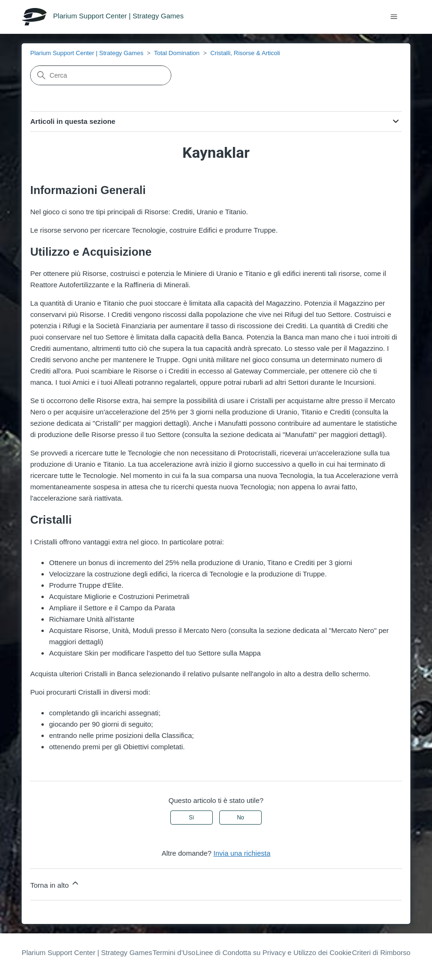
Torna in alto (55, 883)
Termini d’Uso (173, 952)
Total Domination (177, 53)
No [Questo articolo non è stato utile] (240, 817)
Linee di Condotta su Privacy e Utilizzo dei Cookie (274, 952)
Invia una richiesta (242, 853)
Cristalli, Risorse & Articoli (245, 53)
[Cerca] (101, 75)
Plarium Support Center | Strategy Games (86, 53)
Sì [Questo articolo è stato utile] (191, 817)
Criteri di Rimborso (381, 952)
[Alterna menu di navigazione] (393, 16)
